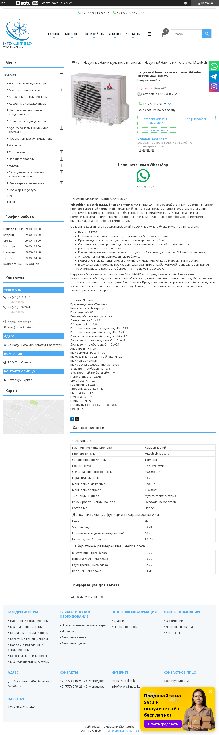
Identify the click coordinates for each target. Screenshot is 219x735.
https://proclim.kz (19, 322)
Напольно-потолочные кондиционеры (25, 112)
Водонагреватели (22, 159)
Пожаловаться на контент (123, 731)
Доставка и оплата (179, 627)
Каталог (71, 33)
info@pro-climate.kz (21, 327)
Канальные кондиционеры (28, 97)
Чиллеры (15, 145)
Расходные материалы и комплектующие (26, 174)
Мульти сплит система (25, 90)
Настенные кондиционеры (28, 83)
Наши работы (94, 33)
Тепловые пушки (74, 643)
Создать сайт (49, 3)
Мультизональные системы (30, 662)
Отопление (17, 152)
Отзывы (115, 33)
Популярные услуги (22, 190)
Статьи (119, 621)
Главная (54, 33)
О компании (174, 621)
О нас (8, 196)
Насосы (14, 165)
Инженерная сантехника (26, 183)
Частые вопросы (126, 627)
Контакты (133, 33)
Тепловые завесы (74, 637)
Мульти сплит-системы (26, 627)
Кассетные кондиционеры (28, 103)
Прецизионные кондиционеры (31, 138)
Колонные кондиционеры (27, 121)
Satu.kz (129, 727)
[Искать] (206, 33)
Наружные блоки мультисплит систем (112, 62)
